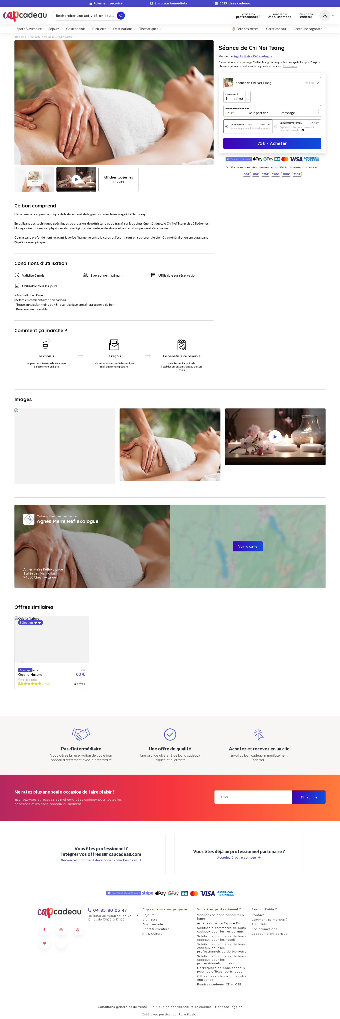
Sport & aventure (29, 29)
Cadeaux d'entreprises (269, 933)
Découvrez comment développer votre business (101, 860)
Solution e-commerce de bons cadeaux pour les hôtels (221, 937)
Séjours (54, 29)
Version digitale (250, 124)
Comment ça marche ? (269, 919)
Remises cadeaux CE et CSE (219, 984)
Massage (35, 36)
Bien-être (99, 29)
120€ (265, 174)
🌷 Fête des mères (245, 29)
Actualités (259, 924)
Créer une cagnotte (308, 29)
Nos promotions (264, 929)
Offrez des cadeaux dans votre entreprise (222, 977)
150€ (275, 174)
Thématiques (148, 29)
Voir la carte (247, 546)
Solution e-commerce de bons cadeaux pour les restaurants (221, 929)
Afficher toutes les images (118, 179)
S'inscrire (309, 797)
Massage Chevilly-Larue (58, 36)
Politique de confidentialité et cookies (181, 1007)
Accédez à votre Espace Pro (219, 923)
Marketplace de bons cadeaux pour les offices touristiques (221, 969)
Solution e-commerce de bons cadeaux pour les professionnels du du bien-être (222, 948)
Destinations (122, 29)
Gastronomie (76, 29)
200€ (286, 174)
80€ (256, 174)
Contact (258, 915)
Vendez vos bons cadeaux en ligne (220, 916)
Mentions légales (228, 1007)
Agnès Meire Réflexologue (253, 56)
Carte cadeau (276, 29)
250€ (296, 174)
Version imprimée (299, 123)
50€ (247, 174)
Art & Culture (152, 933)
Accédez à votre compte (239, 858)
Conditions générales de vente (122, 1007)
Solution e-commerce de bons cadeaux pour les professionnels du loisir (221, 959)
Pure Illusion (188, 1014)
